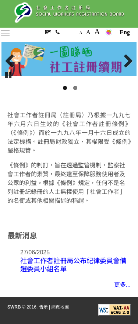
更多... (122, 285)
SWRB (14, 307)
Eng (125, 32)
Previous (12, 61)
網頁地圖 (60, 307)
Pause (9, 74)
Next (125, 61)
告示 (43, 307)
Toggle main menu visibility (5, 32)
